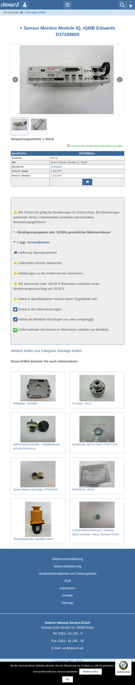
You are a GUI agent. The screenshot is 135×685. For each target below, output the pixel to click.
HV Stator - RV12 (97, 390)
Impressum (67, 588)
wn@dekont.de (72, 648)
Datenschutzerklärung (67, 559)
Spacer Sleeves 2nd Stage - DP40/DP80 (38, 476)
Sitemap (67, 603)
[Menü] (129, 661)
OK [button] (67, 679)
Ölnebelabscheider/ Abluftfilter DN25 (38, 521)
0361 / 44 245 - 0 (70, 633)
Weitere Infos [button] (90, 671)
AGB (67, 581)
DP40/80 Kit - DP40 (97, 476)
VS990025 (56, 166)
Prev (15, 79)
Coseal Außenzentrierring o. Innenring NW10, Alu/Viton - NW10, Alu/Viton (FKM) (97, 519)
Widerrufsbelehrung (67, 566)
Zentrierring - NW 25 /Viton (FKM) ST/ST (97, 431)
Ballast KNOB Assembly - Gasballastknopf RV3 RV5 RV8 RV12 (38, 433)
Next (120, 79)
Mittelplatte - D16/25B (38, 390)
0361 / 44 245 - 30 (71, 641)
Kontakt (67, 595)
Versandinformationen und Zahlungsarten (67, 573)
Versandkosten (38, 242)
